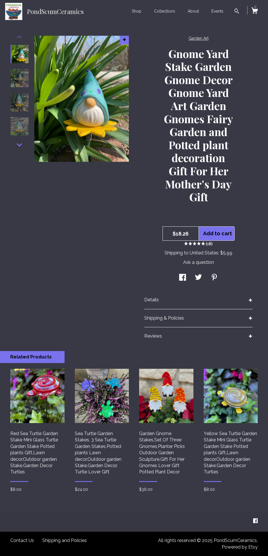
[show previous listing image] (19, 37)
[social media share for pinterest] (214, 278)
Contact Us (22, 540)
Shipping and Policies (64, 540)
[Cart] (254, 11)
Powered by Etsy (240, 547)
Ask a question (198, 262)
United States (204, 253)
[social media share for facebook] (182, 278)
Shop (136, 11)
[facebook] (255, 521)
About (193, 11)
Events (217, 11)
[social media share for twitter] (198, 278)
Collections (164, 11)
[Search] (237, 12)
